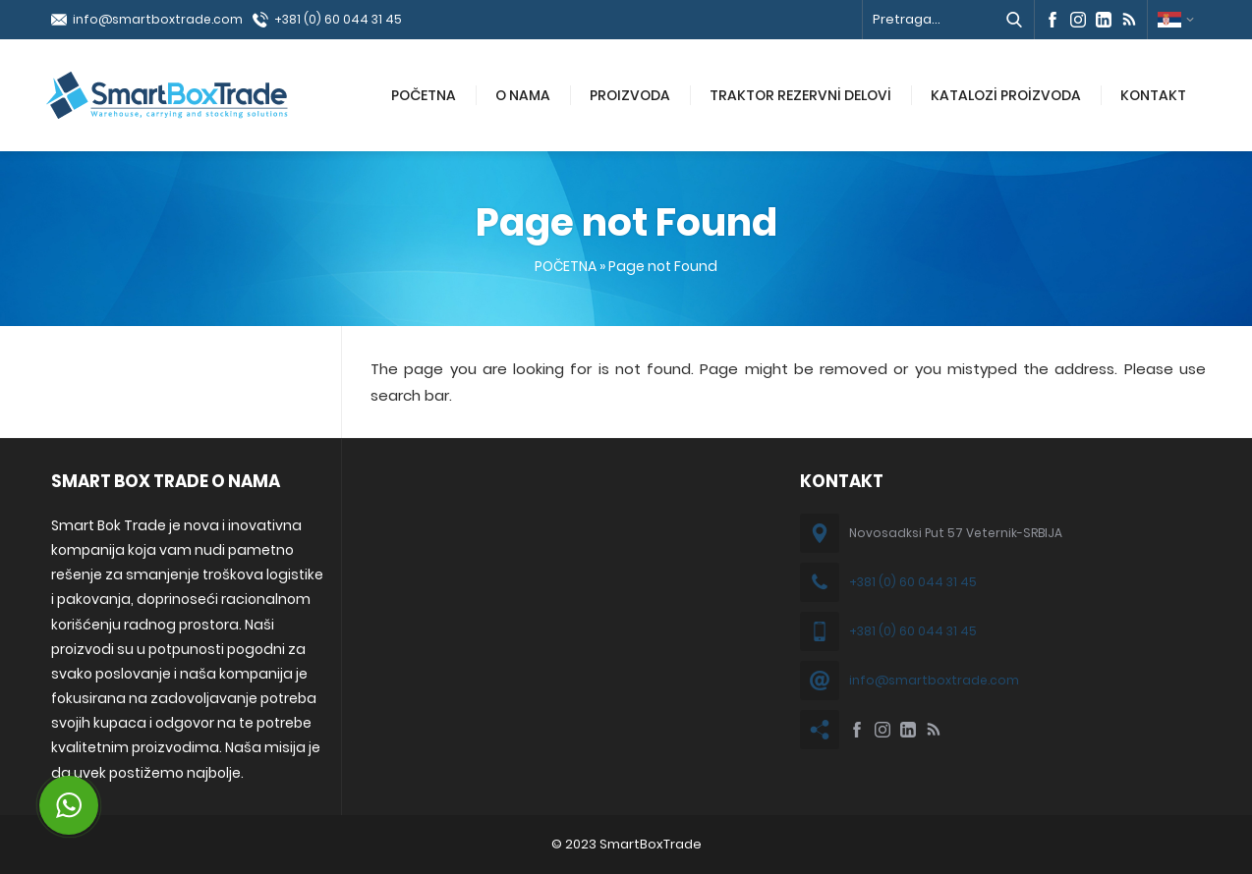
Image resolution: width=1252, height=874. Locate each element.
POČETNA (423, 95)
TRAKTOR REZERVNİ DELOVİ (800, 95)
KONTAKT (1153, 95)
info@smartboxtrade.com (158, 19)
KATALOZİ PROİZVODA (1006, 95)
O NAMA (522, 95)
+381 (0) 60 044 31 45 (338, 19)
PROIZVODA (630, 95)
